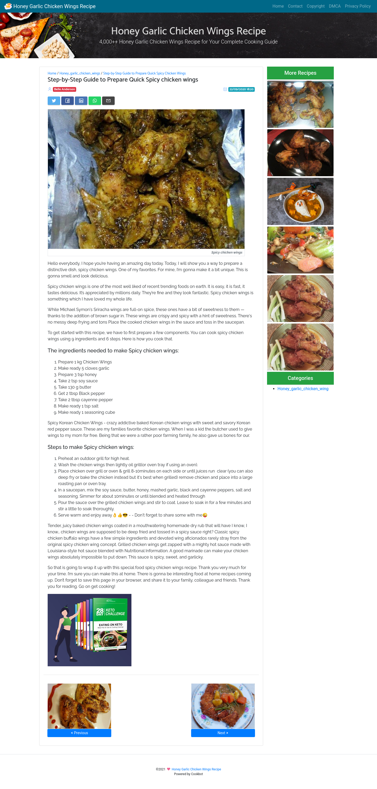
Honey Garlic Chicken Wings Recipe (50, 6)
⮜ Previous (79, 733)
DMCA (335, 6)
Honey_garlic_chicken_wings (79, 73)
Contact (295, 6)
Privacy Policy (358, 6)
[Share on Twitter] (54, 100)
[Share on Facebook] (67, 100)
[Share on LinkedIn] (81, 100)
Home (278, 6)
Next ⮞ (223, 733)
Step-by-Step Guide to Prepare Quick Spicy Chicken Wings (144, 73)
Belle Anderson (64, 89)
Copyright (316, 6)
